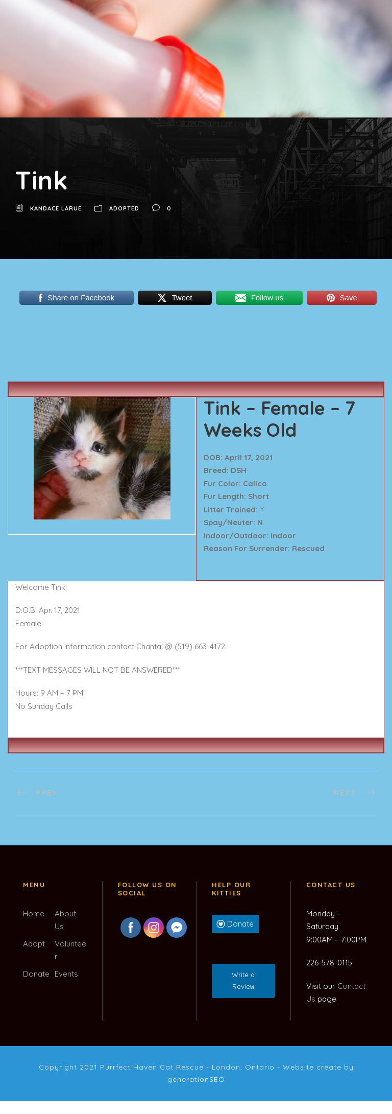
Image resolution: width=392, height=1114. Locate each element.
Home (33, 913)
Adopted (124, 208)
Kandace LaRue (56, 208)
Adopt (34, 944)
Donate (36, 974)
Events (66, 974)
